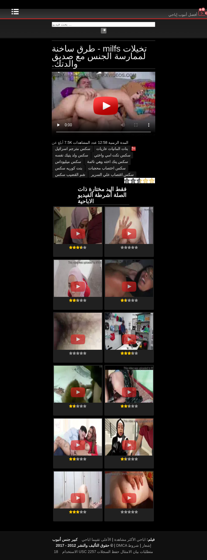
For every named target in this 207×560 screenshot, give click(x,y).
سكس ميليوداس (68, 161)
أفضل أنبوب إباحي (187, 14)
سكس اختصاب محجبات (107, 168)
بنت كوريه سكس (68, 168)
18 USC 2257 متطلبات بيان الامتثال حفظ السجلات (103, 551)
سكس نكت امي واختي (112, 155)
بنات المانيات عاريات (112, 149)
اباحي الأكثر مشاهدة (130, 539)
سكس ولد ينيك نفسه (71, 155)
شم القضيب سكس (70, 174)
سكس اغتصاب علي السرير (112, 174)
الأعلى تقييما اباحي (96, 539)
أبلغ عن (57, 142)
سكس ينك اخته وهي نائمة (107, 161)
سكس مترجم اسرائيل (72, 149)
